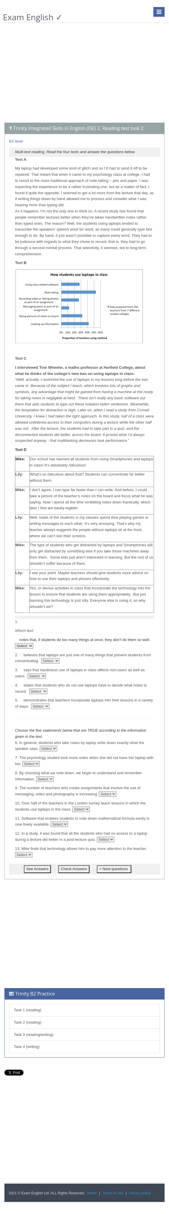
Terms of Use (112, 1193)
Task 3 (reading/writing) (33, 1034)
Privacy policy (140, 1193)
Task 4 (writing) (26, 1046)
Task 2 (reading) (27, 1022)
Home (92, 1193)
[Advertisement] (84, 76)
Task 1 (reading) (27, 1010)
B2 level (16, 141)
